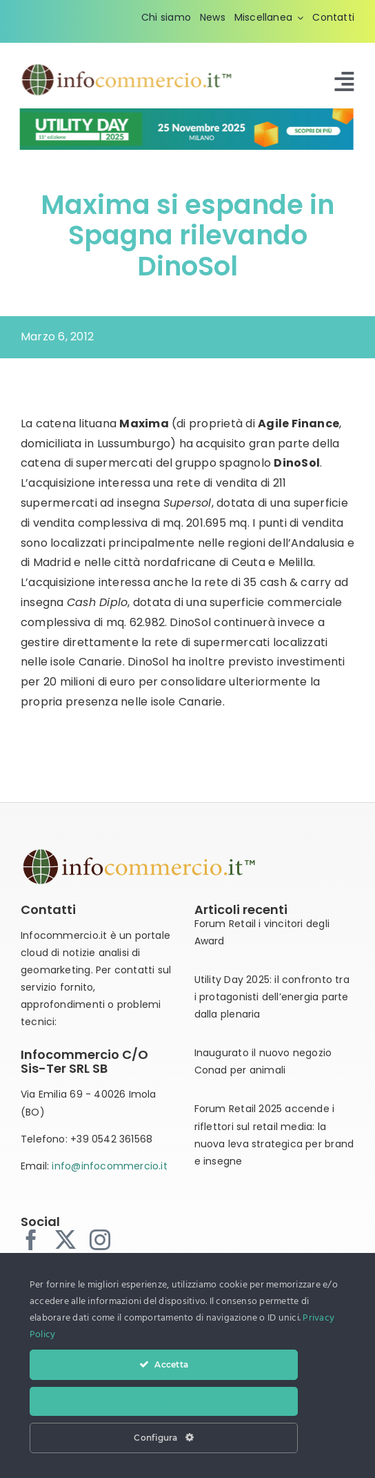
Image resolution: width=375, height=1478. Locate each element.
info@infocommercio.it (109, 1166)
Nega (163, 1401)
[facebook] (31, 1239)
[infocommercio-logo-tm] (127, 67)
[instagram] (100, 1239)
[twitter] (65, 1239)
